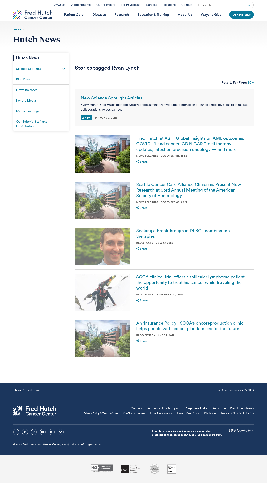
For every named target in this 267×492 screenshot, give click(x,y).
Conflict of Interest (134, 422)
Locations (169, 6)
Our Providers (105, 6)
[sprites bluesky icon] (61, 441)
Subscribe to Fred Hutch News (233, 418)
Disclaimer (210, 422)
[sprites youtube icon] (43, 441)
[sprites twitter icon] (25, 441)
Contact (186, 6)
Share (142, 171)
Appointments (81, 6)
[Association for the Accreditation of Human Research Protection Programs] (154, 478)
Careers (151, 6)
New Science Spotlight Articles (111, 107)
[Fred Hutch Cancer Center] (34, 420)
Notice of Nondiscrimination (237, 422)
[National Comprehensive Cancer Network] (131, 478)
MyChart (59, 6)
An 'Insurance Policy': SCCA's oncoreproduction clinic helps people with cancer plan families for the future (189, 335)
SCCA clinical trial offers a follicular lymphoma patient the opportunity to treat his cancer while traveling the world (190, 292)
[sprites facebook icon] (16, 441)
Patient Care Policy (188, 422)
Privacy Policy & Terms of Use (101, 422)
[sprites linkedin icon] (34, 441)
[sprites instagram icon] (52, 441)
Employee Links (196, 418)
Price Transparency (161, 422)
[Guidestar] (171, 478)
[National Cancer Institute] (102, 478)
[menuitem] (74, 20)
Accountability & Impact (164, 418)
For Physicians (130, 6)
